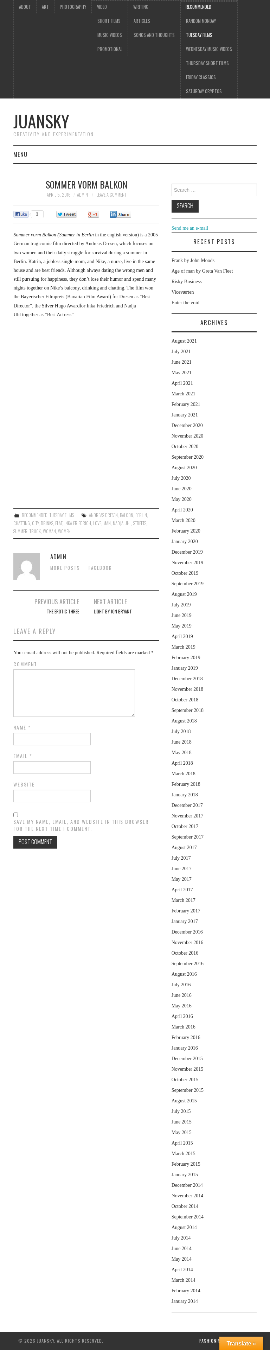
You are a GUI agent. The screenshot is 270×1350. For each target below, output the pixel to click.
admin (82, 194)
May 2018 (182, 752)
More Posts (65, 568)
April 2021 (182, 383)
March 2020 (183, 520)
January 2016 (185, 1048)
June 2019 (182, 615)
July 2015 (181, 1111)
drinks (47, 523)
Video (102, 7)
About (25, 7)
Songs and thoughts (154, 35)
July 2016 (181, 984)
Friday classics (201, 77)
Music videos (109, 35)
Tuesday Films (199, 35)
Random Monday (201, 21)
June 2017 (182, 868)
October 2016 (185, 953)
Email (22, 755)
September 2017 (188, 837)
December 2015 (187, 1058)
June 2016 (182, 995)
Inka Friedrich (77, 523)
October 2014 (185, 1206)
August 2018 (184, 721)
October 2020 (185, 446)
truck (35, 531)
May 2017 (182, 879)
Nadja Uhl (122, 523)
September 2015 (188, 1090)
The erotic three (63, 611)
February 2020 (186, 531)
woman (49, 531)
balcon (126, 515)
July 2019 (181, 604)
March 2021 (183, 393)
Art (45, 7)
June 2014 (182, 1248)
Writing (140, 7)
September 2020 (188, 457)
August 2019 (184, 594)
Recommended (198, 7)
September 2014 (188, 1217)
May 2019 (182, 626)
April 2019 (182, 636)
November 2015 (188, 1069)
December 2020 (187, 425)
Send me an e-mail (190, 228)
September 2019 (188, 583)
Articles (142, 21)
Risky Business (187, 281)
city (35, 523)
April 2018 (182, 763)
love (97, 523)
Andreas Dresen (103, 515)
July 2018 (181, 731)
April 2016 (182, 1016)
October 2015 (185, 1079)
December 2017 (187, 805)
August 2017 (184, 847)
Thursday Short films (207, 63)
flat (58, 523)
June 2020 (182, 488)
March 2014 (183, 1280)
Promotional (109, 49)
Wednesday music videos (209, 49)
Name (22, 727)
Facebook (100, 568)
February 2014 (186, 1290)
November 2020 (188, 436)
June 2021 (182, 362)
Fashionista (212, 1340)
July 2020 (181, 478)
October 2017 (185, 826)
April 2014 (182, 1269)
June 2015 (182, 1122)
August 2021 (184, 341)
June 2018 (182, 742)
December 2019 (187, 552)
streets (139, 523)
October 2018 (185, 699)
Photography (73, 7)
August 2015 (184, 1100)
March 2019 (183, 647)
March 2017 (183, 900)
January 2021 (185, 415)
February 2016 (186, 1037)
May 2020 (182, 499)
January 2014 (185, 1301)
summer (20, 531)
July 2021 (181, 351)
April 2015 (182, 1143)
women (64, 531)
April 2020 (182, 509)
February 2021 (186, 404)
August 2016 (184, 974)
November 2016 (188, 942)
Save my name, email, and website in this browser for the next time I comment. (81, 825)
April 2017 (182, 889)
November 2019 (188, 562)
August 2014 (184, 1227)
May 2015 (182, 1132)
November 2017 (188, 816)
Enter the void (185, 302)
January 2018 (185, 794)
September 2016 (188, 963)
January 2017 (185, 921)
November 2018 (188, 689)
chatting (21, 523)
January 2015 (185, 1174)
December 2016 (187, 932)
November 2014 (188, 1195)
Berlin (141, 515)
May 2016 (182, 1005)
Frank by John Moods (193, 260)
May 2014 (182, 1259)
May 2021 (182, 372)
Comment (25, 664)
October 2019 (185, 573)
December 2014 (187, 1185)
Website (24, 784)
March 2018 (183, 773)
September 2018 (188, 710)
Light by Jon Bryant (113, 611)
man (107, 523)
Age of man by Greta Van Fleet (202, 271)
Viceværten (183, 292)
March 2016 (183, 1027)
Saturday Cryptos (204, 91)
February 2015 (186, 1164)
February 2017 (186, 910)
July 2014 (181, 1238)
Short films (109, 21)
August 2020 (184, 467)
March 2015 (183, 1153)
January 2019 (185, 668)
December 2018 (187, 678)
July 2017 (181, 858)
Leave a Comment (111, 194)
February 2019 (186, 657)
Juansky (41, 120)
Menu (20, 154)
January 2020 (185, 541)
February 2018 (186, 784)
